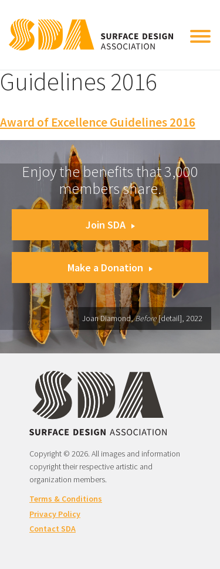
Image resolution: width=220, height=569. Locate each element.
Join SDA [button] (110, 224)
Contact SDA (52, 528)
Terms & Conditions (65, 498)
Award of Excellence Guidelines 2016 (97, 122)
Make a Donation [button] (110, 267)
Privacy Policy (54, 514)
